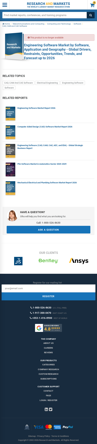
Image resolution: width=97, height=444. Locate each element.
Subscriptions (48, 379)
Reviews (48, 352)
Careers (48, 348)
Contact (48, 391)
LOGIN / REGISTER (48, 400)
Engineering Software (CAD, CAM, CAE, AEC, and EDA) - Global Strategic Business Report (50, 146)
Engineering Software (72, 83)
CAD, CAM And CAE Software (18, 83)
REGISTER (48, 296)
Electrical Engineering (47, 83)
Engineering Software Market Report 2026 (36, 108)
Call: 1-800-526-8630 (48, 222)
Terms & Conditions (60, 436)
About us (48, 343)
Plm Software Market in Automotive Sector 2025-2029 (41, 164)
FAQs (48, 395)
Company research (48, 369)
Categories (48, 364)
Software (9, 87)
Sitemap (32, 436)
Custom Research (48, 374)
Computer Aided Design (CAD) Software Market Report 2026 (44, 126)
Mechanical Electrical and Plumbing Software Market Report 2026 (47, 182)
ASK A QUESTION (48, 229)
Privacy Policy (43, 436)
